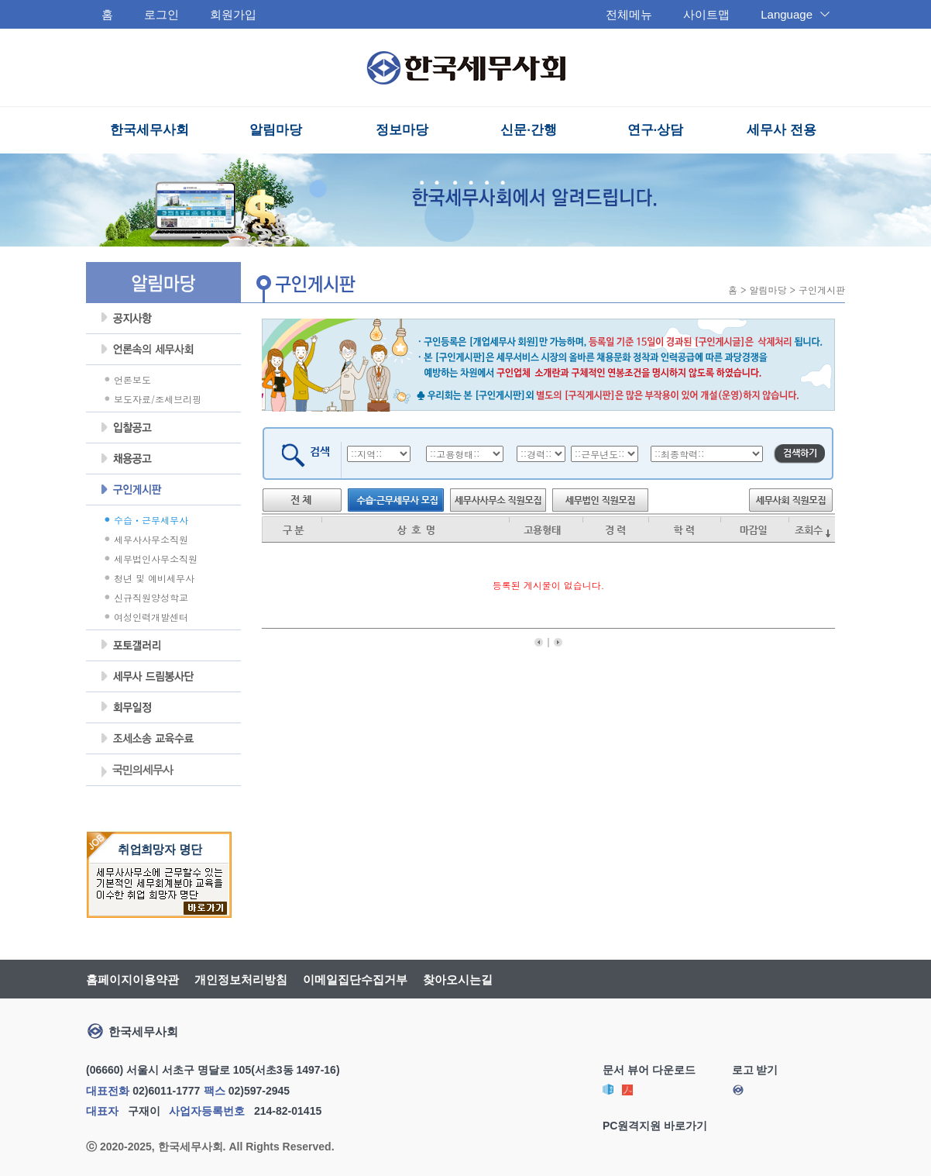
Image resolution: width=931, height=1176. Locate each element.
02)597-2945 (259, 1091)
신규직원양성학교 (151, 597)
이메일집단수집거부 (355, 979)
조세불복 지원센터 (163, 738)
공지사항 (163, 318)
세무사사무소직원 (151, 539)
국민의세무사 (136, 771)
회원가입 (233, 14)
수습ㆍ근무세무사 (151, 519)
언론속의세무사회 (163, 349)
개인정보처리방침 (240, 979)
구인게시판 (163, 489)
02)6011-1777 (166, 1091)
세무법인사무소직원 (156, 558)
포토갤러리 (163, 645)
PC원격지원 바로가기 (655, 1125)
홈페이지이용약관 (132, 979)
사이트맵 (706, 14)
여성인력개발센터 (151, 616)
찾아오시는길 (458, 979)
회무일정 (163, 707)
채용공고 (163, 458)
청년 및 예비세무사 (154, 578)
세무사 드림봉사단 (163, 676)
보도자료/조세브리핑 (157, 398)
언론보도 (132, 379)
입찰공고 (163, 427)
